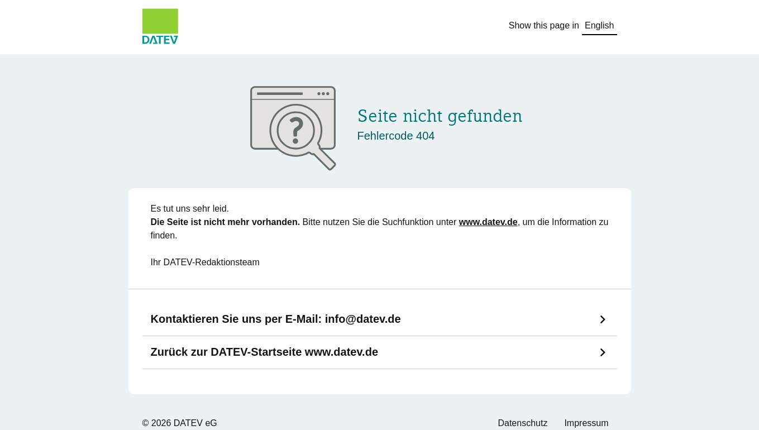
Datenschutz (522, 423)
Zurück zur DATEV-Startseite (265, 352)
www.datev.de (488, 222)
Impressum (586, 423)
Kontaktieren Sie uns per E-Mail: (276, 319)
